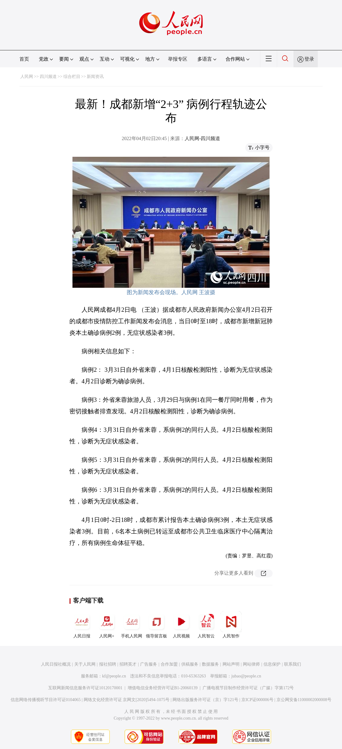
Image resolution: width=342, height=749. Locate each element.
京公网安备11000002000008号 (304, 699)
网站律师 (251, 664)
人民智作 (231, 624)
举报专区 (177, 59)
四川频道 (48, 76)
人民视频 (181, 624)
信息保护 (271, 664)
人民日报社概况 (56, 664)
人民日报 (81, 624)
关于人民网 (85, 664)
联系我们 (292, 664)
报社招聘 (107, 664)
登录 (309, 59)
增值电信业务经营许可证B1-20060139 (163, 688)
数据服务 (210, 664)
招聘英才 (127, 664)
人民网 (26, 76)
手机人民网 (131, 624)
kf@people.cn (114, 676)
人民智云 (206, 624)
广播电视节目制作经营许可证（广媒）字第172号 (248, 688)
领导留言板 (156, 624)
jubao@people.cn (246, 676)
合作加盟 (169, 664)
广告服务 (148, 664)
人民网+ (106, 624)
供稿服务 (189, 664)
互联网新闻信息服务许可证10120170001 (85, 688)
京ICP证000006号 (257, 699)
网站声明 (231, 664)
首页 (24, 59)
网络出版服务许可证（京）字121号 (205, 699)
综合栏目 (71, 76)
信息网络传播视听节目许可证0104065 (46, 699)
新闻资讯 (95, 76)
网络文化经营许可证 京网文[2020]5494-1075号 (127, 699)
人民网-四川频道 (202, 138)
